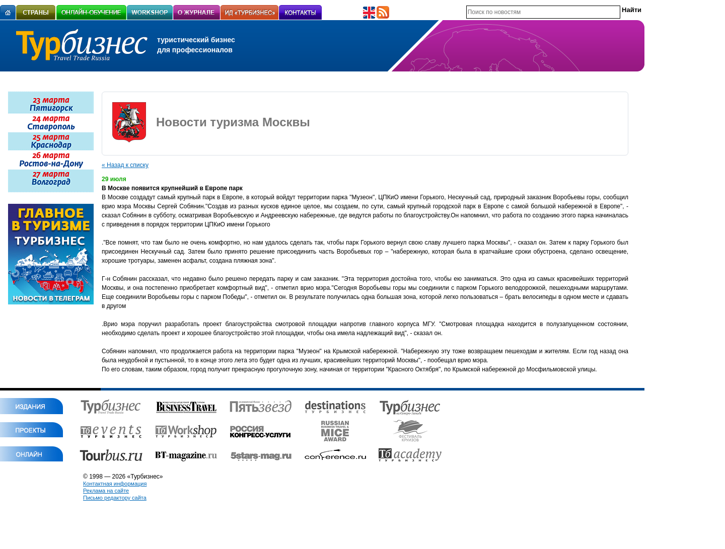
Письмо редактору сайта (115, 498)
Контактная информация (115, 484)
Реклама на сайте (106, 491)
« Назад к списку (125, 165)
